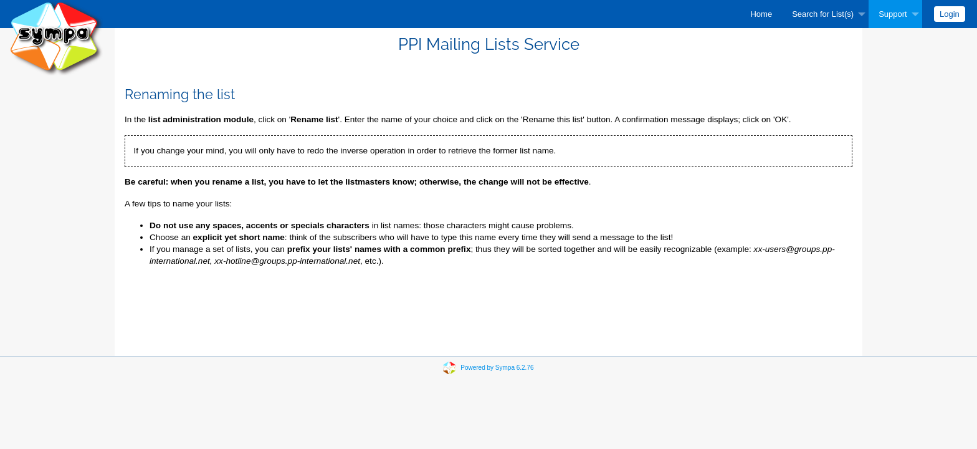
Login (950, 14)
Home (761, 14)
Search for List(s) (823, 14)
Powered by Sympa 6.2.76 (496, 367)
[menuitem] (761, 14)
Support (893, 14)
